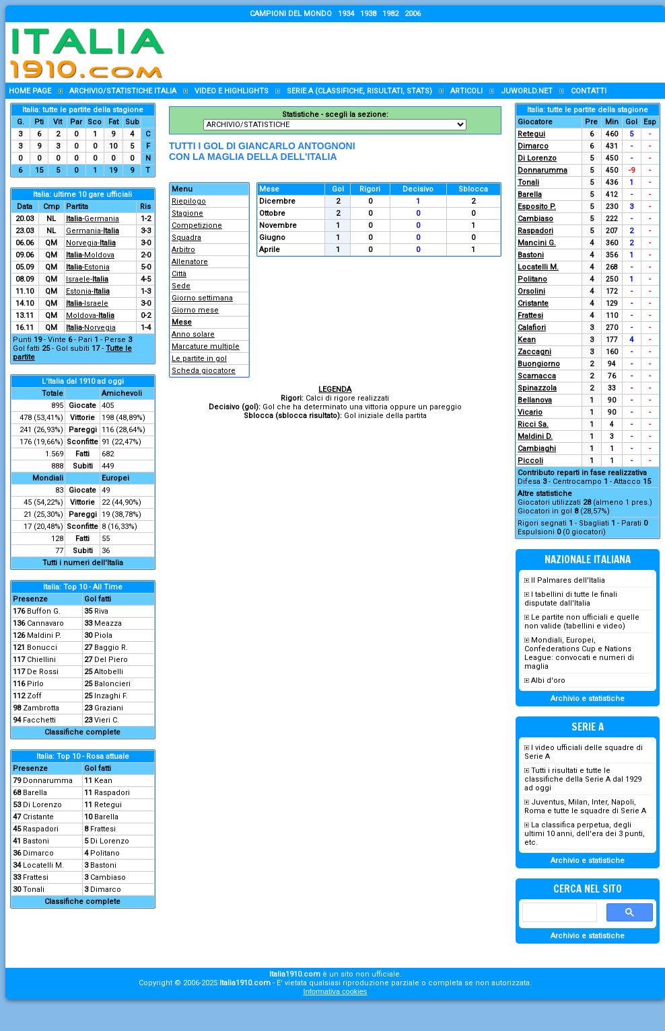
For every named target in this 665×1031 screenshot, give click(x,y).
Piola (103, 635)
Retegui (108, 804)
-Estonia (88, 267)
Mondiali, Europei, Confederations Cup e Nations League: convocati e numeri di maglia (579, 653)
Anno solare (193, 334)
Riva (101, 611)
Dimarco (38, 853)
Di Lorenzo (42, 804)
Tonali (33, 889)
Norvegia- (91, 243)
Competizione (197, 225)
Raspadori (112, 792)
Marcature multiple (206, 346)
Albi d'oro (548, 680)
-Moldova (90, 255)
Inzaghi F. (111, 696)
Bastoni (36, 841)
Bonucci (42, 647)
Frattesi (103, 829)
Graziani (108, 708)
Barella (35, 792)
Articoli (466, 91)
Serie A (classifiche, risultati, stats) (359, 91)
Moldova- (90, 315)
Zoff (34, 696)
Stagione (187, 213)
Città (179, 274)
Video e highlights (232, 91)
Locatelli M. (43, 865)
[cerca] (558, 913)
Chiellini (41, 659)
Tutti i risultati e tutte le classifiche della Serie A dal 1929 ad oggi (582, 779)
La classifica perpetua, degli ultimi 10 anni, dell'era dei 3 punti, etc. (584, 834)
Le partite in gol (199, 358)
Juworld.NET (527, 91)
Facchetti (39, 720)
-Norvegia (91, 327)
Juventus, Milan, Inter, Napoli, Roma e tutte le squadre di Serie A (585, 806)
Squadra (186, 237)
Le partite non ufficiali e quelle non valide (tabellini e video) (581, 621)
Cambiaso (108, 877)
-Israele (87, 303)
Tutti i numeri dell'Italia (82, 563)
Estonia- (88, 291)
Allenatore (190, 261)
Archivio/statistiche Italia (122, 91)
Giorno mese (195, 310)
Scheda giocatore (204, 370)
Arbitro (183, 249)
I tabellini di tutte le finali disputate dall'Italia (570, 599)
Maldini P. (44, 635)
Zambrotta (41, 708)
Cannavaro (45, 623)
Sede (181, 286)
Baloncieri (112, 683)
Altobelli (108, 671)
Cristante (38, 817)
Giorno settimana (202, 298)
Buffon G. (44, 611)
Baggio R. (111, 647)
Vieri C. (106, 720)
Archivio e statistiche (588, 698)
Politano (105, 853)
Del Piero (111, 659)
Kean (103, 780)
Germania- (92, 230)
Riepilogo (189, 201)
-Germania (92, 218)
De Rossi (43, 671)
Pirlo (35, 683)
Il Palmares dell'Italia (568, 580)
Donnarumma (48, 780)
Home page (30, 91)
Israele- (87, 279)
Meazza (108, 623)
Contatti (588, 91)
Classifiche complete (82, 732)
